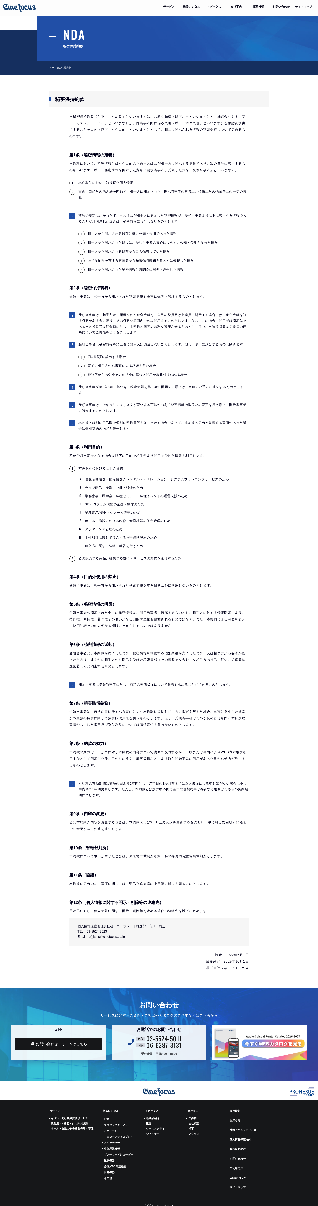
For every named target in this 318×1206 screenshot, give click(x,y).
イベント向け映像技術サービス (69, 1115)
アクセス (194, 1131)
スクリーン (110, 1128)
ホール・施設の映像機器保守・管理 (72, 1125)
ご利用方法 (236, 1151)
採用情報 (234, 1109)
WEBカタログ (238, 1158)
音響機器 (109, 1169)
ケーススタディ (155, 1125)
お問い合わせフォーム (58, 1044)
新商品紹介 (152, 1115)
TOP (51, 67)
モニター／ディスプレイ (118, 1134)
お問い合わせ (237, 1144)
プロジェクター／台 (116, 1122)
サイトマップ (237, 1165)
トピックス (151, 1109)
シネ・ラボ (152, 1131)
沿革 (191, 1125)
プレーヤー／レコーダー (118, 1151)
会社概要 (194, 1120)
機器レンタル (110, 1109)
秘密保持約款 (237, 1137)
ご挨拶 (193, 1115)
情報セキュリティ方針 (243, 1123)
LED (106, 1116)
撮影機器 (109, 1157)
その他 (108, 1175)
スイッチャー (112, 1140)
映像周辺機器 (112, 1146)
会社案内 (192, 1109)
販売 (148, 1120)
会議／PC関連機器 (115, 1163)
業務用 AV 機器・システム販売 (69, 1120)
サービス (54, 1109)
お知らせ (234, 1116)
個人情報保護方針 (240, 1130)
